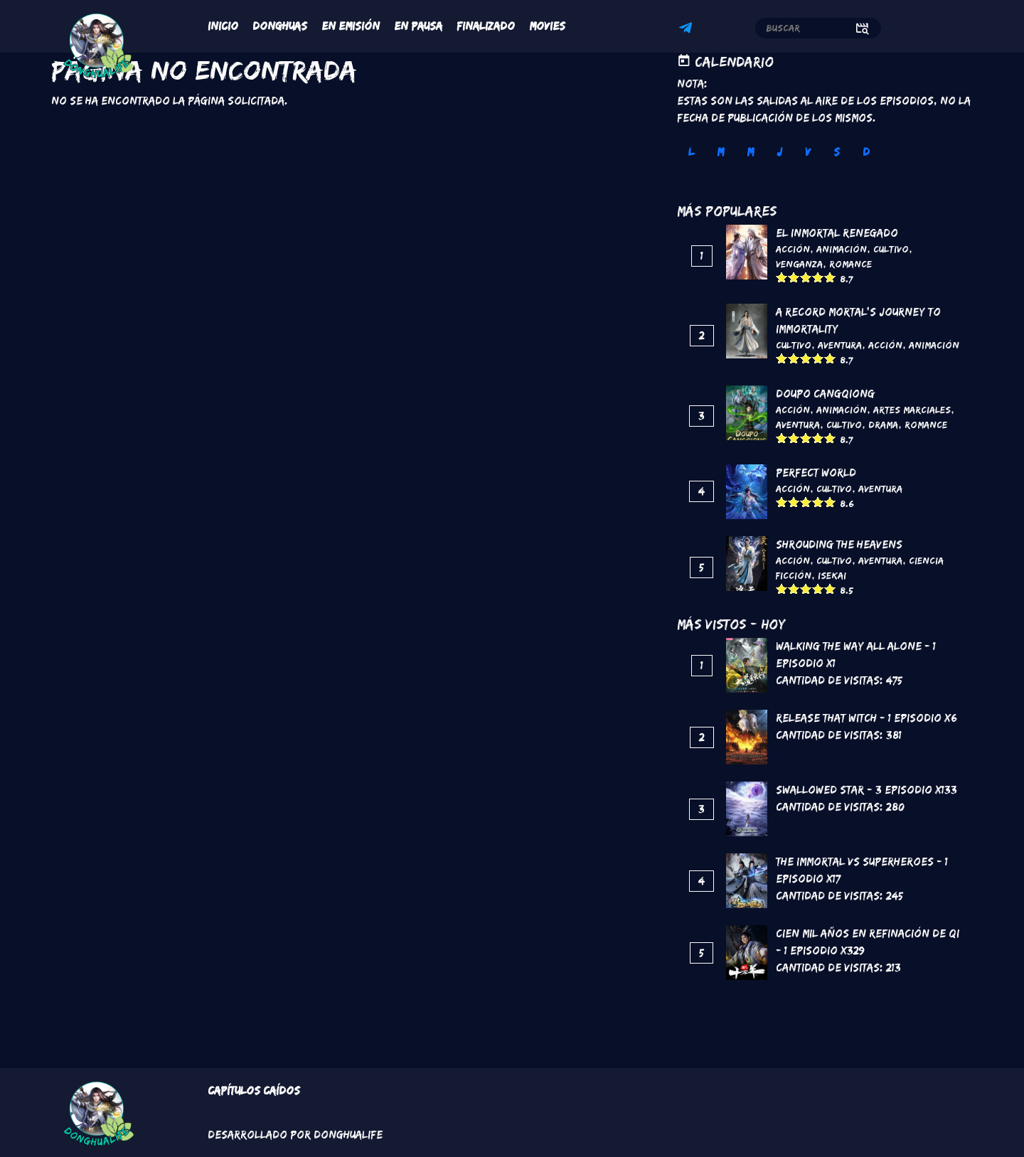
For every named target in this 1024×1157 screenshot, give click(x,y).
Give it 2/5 (794, 277)
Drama (883, 424)
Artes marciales (912, 409)
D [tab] (866, 152)
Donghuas (279, 26)
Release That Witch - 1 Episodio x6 (866, 718)
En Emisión (350, 26)
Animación (841, 249)
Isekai (832, 575)
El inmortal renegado (837, 233)
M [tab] (720, 152)
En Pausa (418, 26)
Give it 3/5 (806, 277)
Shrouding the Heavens (839, 544)
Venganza (799, 264)
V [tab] (808, 152)
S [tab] (836, 152)
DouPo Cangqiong (825, 394)
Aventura (840, 345)
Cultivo (891, 249)
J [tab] (779, 152)
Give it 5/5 (830, 277)
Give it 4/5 (818, 277)
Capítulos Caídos (254, 1090)
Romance (850, 264)
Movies (547, 26)
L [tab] (691, 152)
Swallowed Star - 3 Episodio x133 (866, 790)
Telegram (687, 30)
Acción (793, 249)
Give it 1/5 (782, 277)
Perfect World (816, 472)
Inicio (223, 26)
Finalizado (486, 26)
